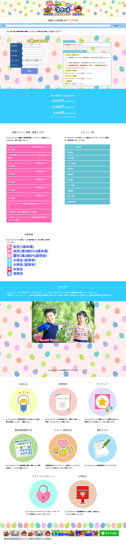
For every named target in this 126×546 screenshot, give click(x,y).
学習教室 (70, 174)
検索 (29, 71)
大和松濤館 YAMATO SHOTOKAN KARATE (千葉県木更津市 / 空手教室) (28, 156)
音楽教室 (70, 152)
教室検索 (70, 140)
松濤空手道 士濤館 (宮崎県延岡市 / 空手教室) (23, 212)
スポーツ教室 (72, 163)
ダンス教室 (71, 158)
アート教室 (71, 185)
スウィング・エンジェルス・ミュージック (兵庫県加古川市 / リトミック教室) (28, 164)
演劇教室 (70, 191)
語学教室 (70, 180)
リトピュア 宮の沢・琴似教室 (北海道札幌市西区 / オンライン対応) (28, 205)
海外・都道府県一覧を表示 (37, 41)
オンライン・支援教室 (74, 147)
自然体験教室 (72, 202)
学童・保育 (71, 196)
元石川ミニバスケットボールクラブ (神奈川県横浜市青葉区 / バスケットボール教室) (28, 218)
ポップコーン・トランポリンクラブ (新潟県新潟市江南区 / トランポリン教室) (28, 148)
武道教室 (70, 169)
